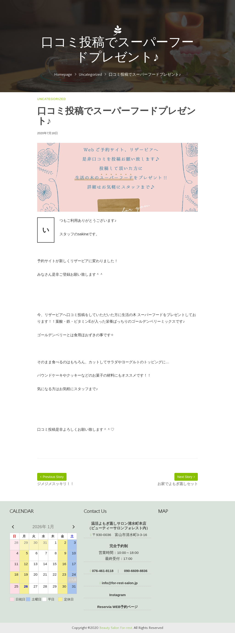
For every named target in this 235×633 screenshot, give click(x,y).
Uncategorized (90, 74)
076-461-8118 (102, 571)
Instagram (117, 595)
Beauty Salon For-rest (115, 628)
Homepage (63, 74)
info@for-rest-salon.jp (119, 583)
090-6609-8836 (135, 571)
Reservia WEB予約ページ (117, 607)
